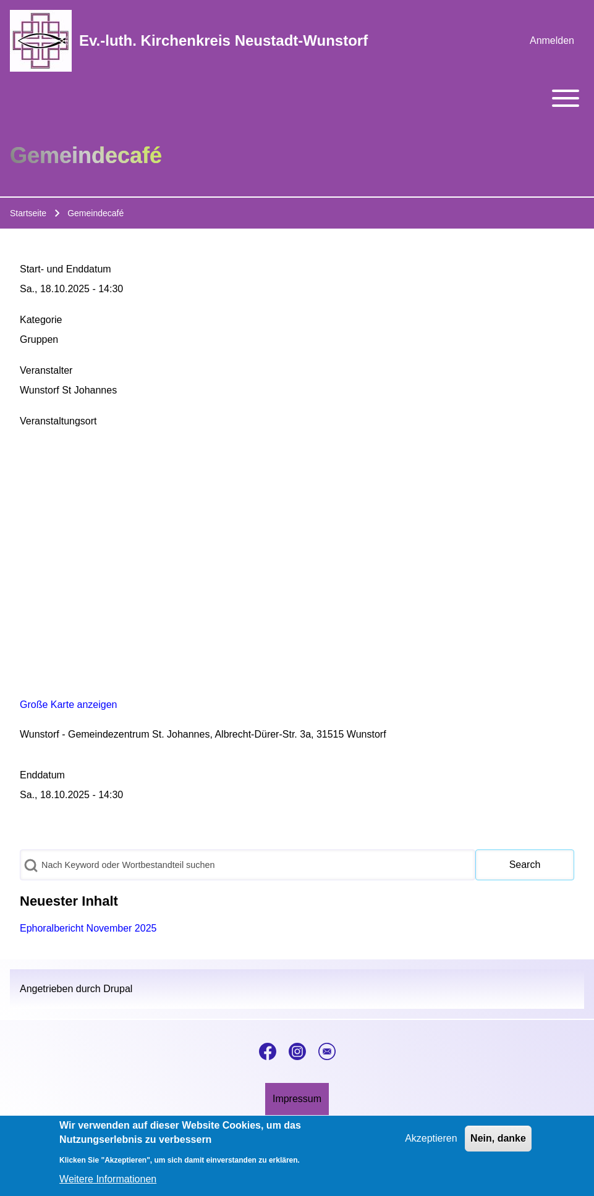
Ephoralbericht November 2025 (88, 928)
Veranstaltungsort (58, 421)
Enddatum (42, 775)
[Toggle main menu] (297, 98)
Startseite (28, 213)
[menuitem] (552, 41)
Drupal (117, 988)
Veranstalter (46, 370)
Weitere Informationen (107, 1179)
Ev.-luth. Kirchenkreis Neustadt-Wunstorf (223, 40)
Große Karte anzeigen (68, 704)
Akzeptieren (431, 1138)
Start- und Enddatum (65, 269)
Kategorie (41, 319)
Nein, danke (498, 1138)
